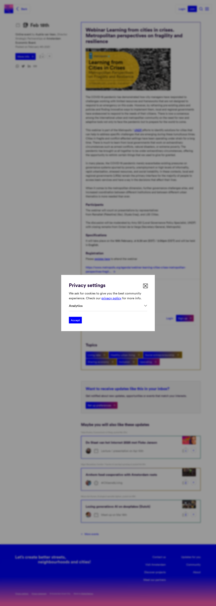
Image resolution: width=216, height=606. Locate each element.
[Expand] (108, 305)
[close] (145, 286)
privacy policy (111, 298)
